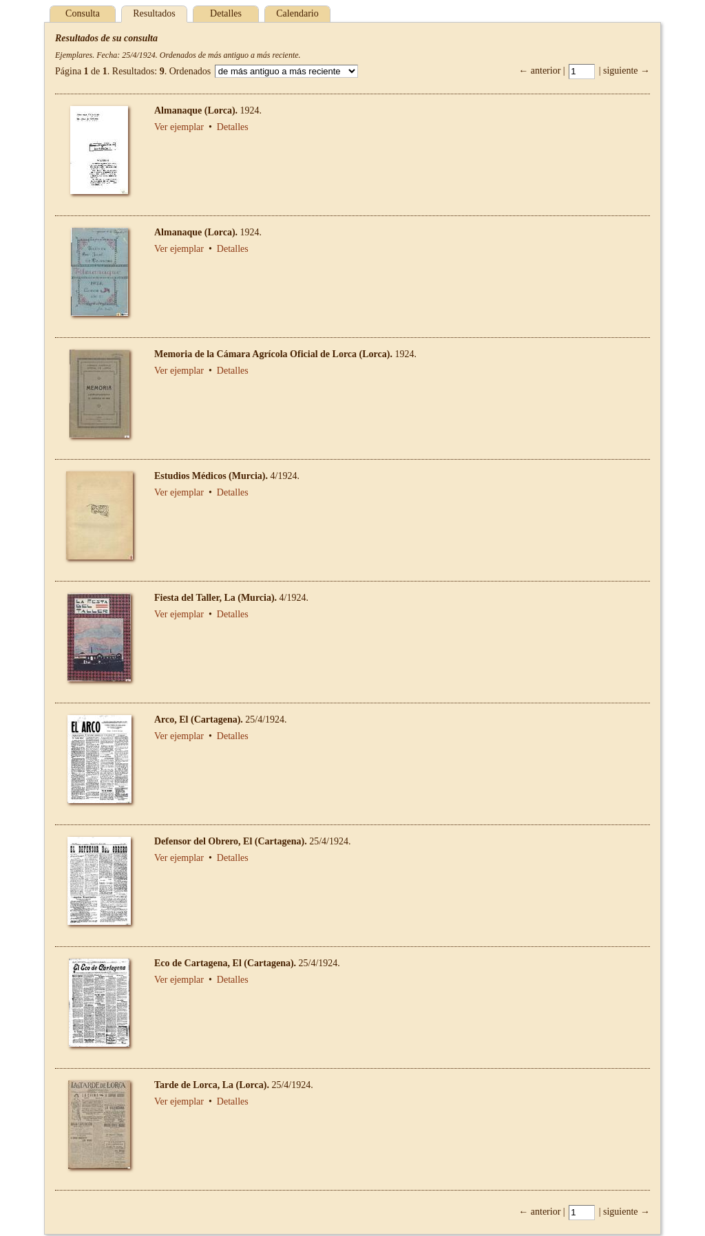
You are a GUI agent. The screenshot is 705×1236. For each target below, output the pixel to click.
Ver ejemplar (179, 127)
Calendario (297, 13)
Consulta (82, 13)
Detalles (226, 13)
